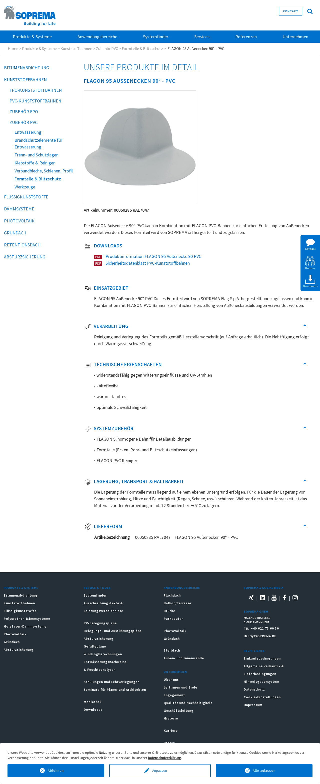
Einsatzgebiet (106, 288)
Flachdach (172, 595)
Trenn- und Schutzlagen (36, 155)
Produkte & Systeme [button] (32, 36)
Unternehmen (175, 672)
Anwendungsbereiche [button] (97, 36)
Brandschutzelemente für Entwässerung (38, 143)
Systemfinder (95, 595)
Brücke (169, 611)
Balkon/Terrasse (177, 603)
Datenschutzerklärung (164, 758)
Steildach (172, 650)
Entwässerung (27, 132)
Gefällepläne (95, 646)
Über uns (171, 680)
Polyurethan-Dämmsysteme (27, 619)
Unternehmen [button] (295, 36)
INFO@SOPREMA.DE (260, 636)
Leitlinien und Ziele (180, 687)
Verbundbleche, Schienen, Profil (43, 171)
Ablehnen (56, 770)
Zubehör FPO (24, 111)
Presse (169, 743)
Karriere (171, 731)
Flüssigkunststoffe (26, 197)
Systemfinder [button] (155, 36)
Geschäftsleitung (179, 711)
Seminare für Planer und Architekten (115, 690)
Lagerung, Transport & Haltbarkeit (134, 482)
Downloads (103, 246)
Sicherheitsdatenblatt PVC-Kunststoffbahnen (147, 263)
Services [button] (202, 36)
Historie (171, 718)
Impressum (253, 705)
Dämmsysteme (19, 209)
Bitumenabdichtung (26, 67)
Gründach (15, 233)
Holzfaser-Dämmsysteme (25, 626)
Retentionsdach (22, 245)
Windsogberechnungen (103, 654)
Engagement (174, 695)
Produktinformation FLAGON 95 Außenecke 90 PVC (152, 256)
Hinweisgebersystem (261, 682)
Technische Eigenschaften (123, 365)
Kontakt (290, 11)
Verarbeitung (106, 326)
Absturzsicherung (24, 257)
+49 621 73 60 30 (265, 628)
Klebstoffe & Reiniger (34, 163)
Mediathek (93, 702)
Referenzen (246, 36)
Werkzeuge (24, 187)
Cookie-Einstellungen (262, 697)
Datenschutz (254, 689)
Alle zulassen (264, 770)
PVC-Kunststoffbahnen (35, 101)
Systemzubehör (108, 429)
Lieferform (103, 527)
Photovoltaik (19, 221)
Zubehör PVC (107, 48)
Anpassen (160, 770)
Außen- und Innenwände (184, 658)
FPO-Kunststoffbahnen (36, 90)
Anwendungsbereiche (182, 588)
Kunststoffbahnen (76, 48)
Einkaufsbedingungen (262, 658)
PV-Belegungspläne (100, 623)
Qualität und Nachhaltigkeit (188, 703)
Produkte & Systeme (39, 48)
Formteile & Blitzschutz (142, 48)
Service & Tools (97, 588)
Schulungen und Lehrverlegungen (112, 682)
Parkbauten (174, 619)
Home (13, 48)
